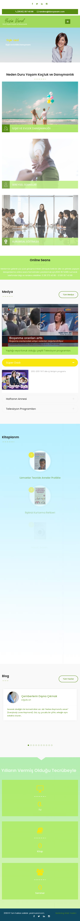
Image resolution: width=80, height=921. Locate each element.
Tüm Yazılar (68, 679)
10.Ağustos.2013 (26, 699)
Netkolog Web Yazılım (65, 913)
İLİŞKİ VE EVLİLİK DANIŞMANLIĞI (31, 128)
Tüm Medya (68, 294)
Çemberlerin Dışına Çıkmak (39, 696)
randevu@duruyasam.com (51, 11)
